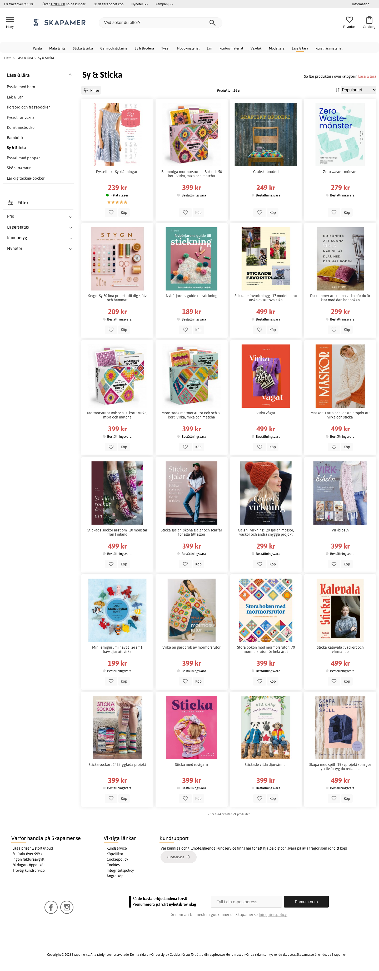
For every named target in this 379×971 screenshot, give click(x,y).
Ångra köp (115, 876)
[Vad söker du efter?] (160, 22)
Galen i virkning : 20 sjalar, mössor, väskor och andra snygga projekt (266, 532)
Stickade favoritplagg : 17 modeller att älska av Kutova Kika (266, 298)
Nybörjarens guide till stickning (191, 296)
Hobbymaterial (188, 48)
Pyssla (37, 48)
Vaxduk (256, 48)
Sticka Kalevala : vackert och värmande (340, 649)
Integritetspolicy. (273, 914)
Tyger (165, 48)
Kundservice (117, 848)
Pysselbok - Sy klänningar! (117, 172)
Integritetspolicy (120, 870)
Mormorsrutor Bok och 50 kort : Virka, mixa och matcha (117, 415)
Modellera (277, 48)
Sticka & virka (83, 48)
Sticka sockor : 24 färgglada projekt (117, 764)
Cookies (113, 864)
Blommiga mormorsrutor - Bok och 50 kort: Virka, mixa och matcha (191, 174)
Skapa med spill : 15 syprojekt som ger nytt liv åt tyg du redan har (340, 766)
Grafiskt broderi (266, 172)
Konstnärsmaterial (329, 48)
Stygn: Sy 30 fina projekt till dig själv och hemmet (117, 298)
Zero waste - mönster (340, 172)
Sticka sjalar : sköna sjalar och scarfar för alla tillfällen (191, 532)
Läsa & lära (300, 48)
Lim (209, 48)
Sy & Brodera (144, 48)
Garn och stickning (113, 48)
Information (360, 4)
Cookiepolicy (117, 859)
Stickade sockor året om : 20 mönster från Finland (117, 532)
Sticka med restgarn (191, 764)
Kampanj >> (164, 4)
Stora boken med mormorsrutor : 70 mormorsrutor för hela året (266, 649)
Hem (8, 58)
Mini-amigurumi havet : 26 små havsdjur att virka (117, 649)
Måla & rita (57, 48)
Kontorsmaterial (231, 48)
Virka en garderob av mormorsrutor (191, 647)
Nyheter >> (139, 4)
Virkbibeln (340, 530)
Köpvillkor (115, 853)
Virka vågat (265, 413)
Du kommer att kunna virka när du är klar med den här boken (340, 298)
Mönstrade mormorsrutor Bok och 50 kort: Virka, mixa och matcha (191, 415)
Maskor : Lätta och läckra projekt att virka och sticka (340, 415)
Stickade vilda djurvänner (266, 764)
